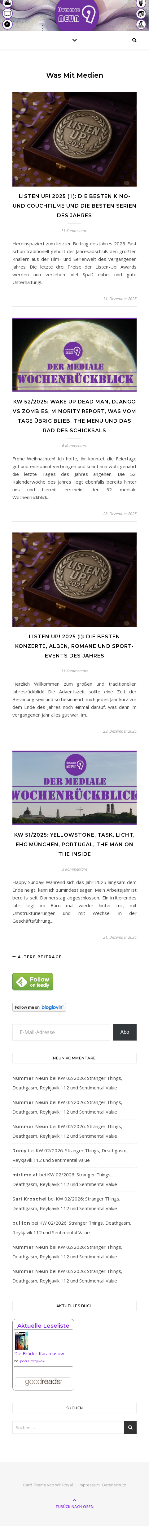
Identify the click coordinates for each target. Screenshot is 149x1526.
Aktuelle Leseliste (43, 1325)
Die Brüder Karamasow (39, 1353)
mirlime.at (25, 1175)
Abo (125, 1032)
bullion (21, 1223)
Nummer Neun (30, 1078)
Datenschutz (114, 1485)
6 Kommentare (74, 445)
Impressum (89, 1485)
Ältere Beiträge (37, 957)
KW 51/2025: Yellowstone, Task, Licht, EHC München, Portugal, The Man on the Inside (74, 844)
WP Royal (64, 1485)
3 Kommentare (74, 869)
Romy (19, 1150)
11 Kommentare (74, 230)
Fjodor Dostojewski (32, 1361)
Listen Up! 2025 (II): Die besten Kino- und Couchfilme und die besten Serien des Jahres (75, 205)
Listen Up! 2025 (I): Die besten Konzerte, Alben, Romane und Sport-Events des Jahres (74, 646)
